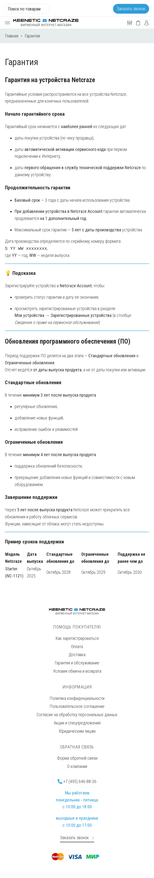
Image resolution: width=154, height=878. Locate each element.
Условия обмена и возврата (77, 671)
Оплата (77, 646)
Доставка (77, 654)
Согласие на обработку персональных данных (77, 714)
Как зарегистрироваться (77, 638)
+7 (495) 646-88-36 (77, 781)
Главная (11, 35)
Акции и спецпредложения (77, 722)
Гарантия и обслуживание (77, 662)
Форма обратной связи (77, 758)
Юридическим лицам (77, 731)
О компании (77, 766)
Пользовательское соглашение (77, 706)
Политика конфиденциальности (77, 698)
